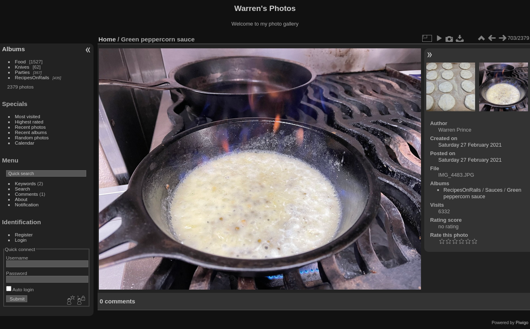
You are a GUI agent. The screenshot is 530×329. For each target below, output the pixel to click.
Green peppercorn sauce (482, 193)
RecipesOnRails (32, 77)
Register (24, 234)
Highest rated (29, 121)
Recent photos (30, 127)
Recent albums (31, 132)
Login (21, 239)
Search (22, 188)
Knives (22, 66)
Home (107, 39)
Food (20, 61)
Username (17, 257)
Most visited (27, 116)
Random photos (32, 137)
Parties (22, 72)
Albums (13, 48)
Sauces (494, 190)
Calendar (25, 142)
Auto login (20, 289)
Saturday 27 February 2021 (470, 145)
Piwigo (522, 322)
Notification (27, 204)
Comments (26, 194)
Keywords (25, 183)
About (21, 199)
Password (16, 273)
